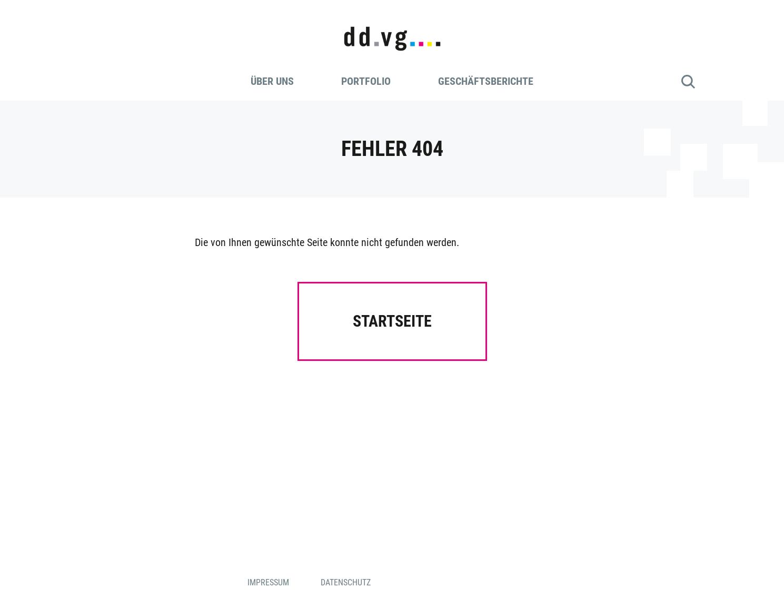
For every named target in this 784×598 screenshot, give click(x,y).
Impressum (268, 582)
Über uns (272, 81)
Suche (688, 82)
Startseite (392, 321)
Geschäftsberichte (485, 81)
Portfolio (366, 81)
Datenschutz (346, 582)
